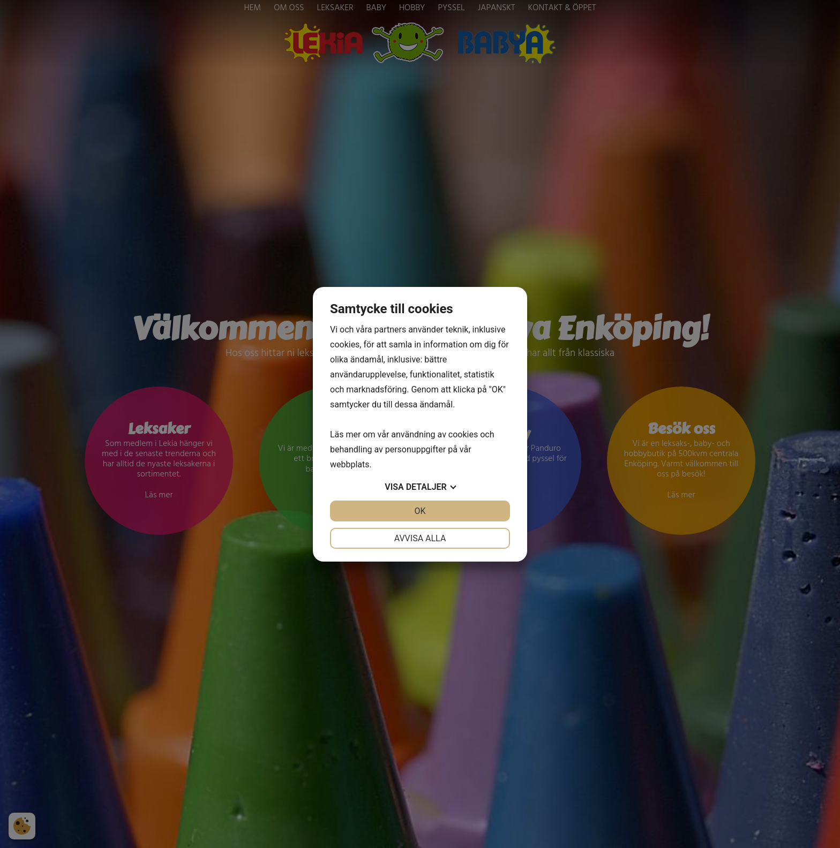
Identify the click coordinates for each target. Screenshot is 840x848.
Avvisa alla (420, 538)
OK (419, 511)
